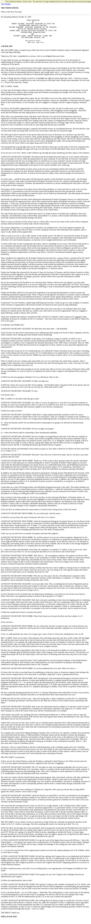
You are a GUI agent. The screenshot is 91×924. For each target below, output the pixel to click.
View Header (6, 4)
